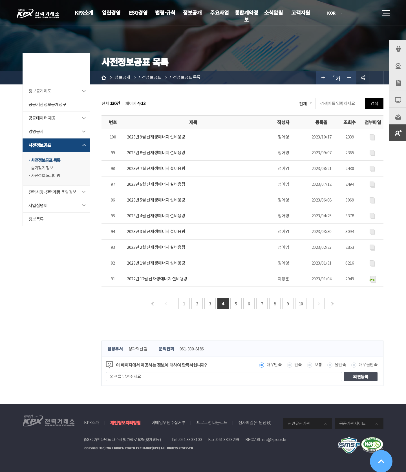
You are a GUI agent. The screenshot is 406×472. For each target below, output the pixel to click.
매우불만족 (368, 365)
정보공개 (192, 12)
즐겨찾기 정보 (43, 168)
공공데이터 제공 (42, 118)
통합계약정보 (246, 16)
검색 (369, 12)
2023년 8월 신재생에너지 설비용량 (156, 152)
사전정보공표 (39, 145)
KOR (333, 13)
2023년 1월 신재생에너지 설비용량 (156, 263)
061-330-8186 (192, 349)
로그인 (353, 12)
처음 (152, 303)
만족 (298, 365)
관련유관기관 (299, 423)
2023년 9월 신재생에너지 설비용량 (156, 137)
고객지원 (300, 12)
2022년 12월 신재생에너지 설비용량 (157, 278)
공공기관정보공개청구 (47, 104)
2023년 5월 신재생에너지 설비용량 (156, 200)
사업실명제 (37, 206)
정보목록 (36, 219)
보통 (318, 365)
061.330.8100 (190, 439)
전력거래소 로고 (38, 13)
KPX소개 (84, 12)
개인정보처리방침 (125, 423)
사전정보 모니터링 (46, 176)
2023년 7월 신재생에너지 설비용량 (156, 168)
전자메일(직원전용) (255, 422)
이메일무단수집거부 (168, 422)
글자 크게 (322, 77)
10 (301, 304)
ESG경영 (138, 12)
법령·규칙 (165, 12)
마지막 (332, 303)
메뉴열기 (385, 11)
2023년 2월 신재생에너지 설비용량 (156, 247)
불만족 (340, 365)
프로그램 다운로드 (212, 422)
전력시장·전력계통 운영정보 (52, 192)
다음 (319, 303)
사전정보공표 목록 (47, 160)
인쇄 (376, 77)
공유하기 (363, 77)
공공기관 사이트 (352, 423)
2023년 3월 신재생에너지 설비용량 (156, 231)
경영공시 (36, 131)
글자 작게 (349, 77)
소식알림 (273, 12)
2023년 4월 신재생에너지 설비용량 (156, 215)
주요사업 (219, 12)
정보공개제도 (39, 91)
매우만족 (274, 365)
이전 (166, 303)
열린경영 (111, 12)
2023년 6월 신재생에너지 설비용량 (156, 184)
